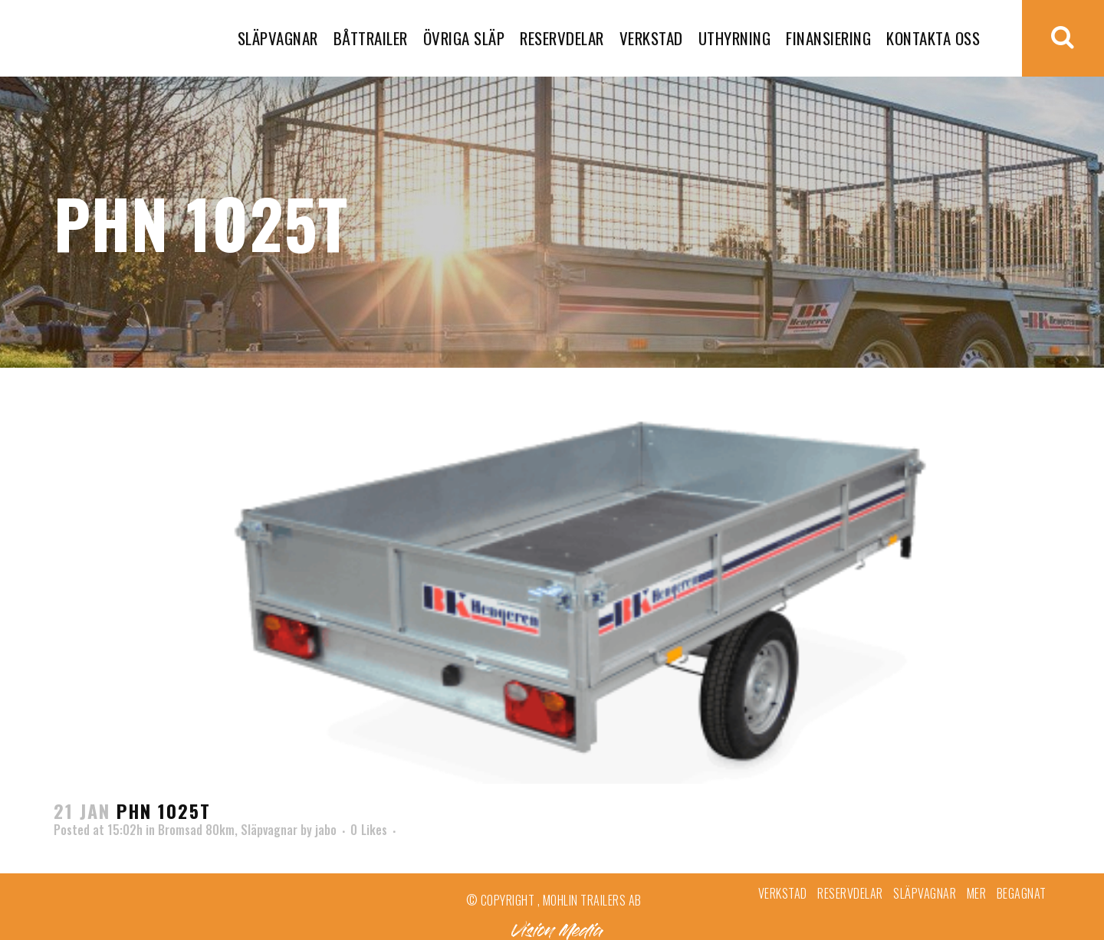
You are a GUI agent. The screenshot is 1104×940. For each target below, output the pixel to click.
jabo (326, 829)
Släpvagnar (269, 829)
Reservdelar (850, 893)
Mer (977, 893)
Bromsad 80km (196, 829)
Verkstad (782, 893)
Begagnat (1021, 893)
